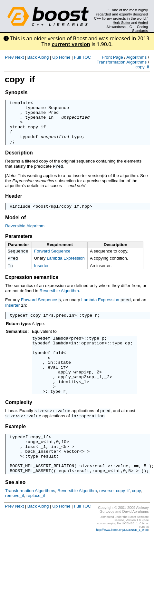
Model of (15, 227)
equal (65, 501)
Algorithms (136, 57)
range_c (34, 466)
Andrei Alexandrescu (127, 24)
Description (19, 161)
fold (58, 368)
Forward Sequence (52, 260)
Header (13, 204)
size (39, 434)
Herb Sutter (121, 23)
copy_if (142, 66)
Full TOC (82, 57)
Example (15, 449)
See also (15, 512)
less (30, 472)
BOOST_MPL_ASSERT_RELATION (42, 495)
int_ (56, 472)
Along (43, 57)
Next (19, 57)
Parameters (19, 245)
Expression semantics (31, 288)
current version (71, 44)
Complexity (18, 425)
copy (136, 521)
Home (65, 57)
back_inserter (42, 477)
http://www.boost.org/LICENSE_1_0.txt (122, 560)
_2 (96, 391)
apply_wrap (71, 391)
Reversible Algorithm (24, 235)
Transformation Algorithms (122, 62)
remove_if (14, 525)
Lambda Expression (66, 268)
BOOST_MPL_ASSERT (30, 501)
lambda (60, 350)
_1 (99, 397)
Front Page (112, 57)
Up (55, 57)
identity (68, 403)
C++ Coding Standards (139, 29)
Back (32, 57)
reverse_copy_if (114, 521)
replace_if (35, 525)
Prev (9, 57)
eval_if (57, 385)
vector (71, 477)
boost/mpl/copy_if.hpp (62, 215)
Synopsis (16, 92)
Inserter (41, 276)
